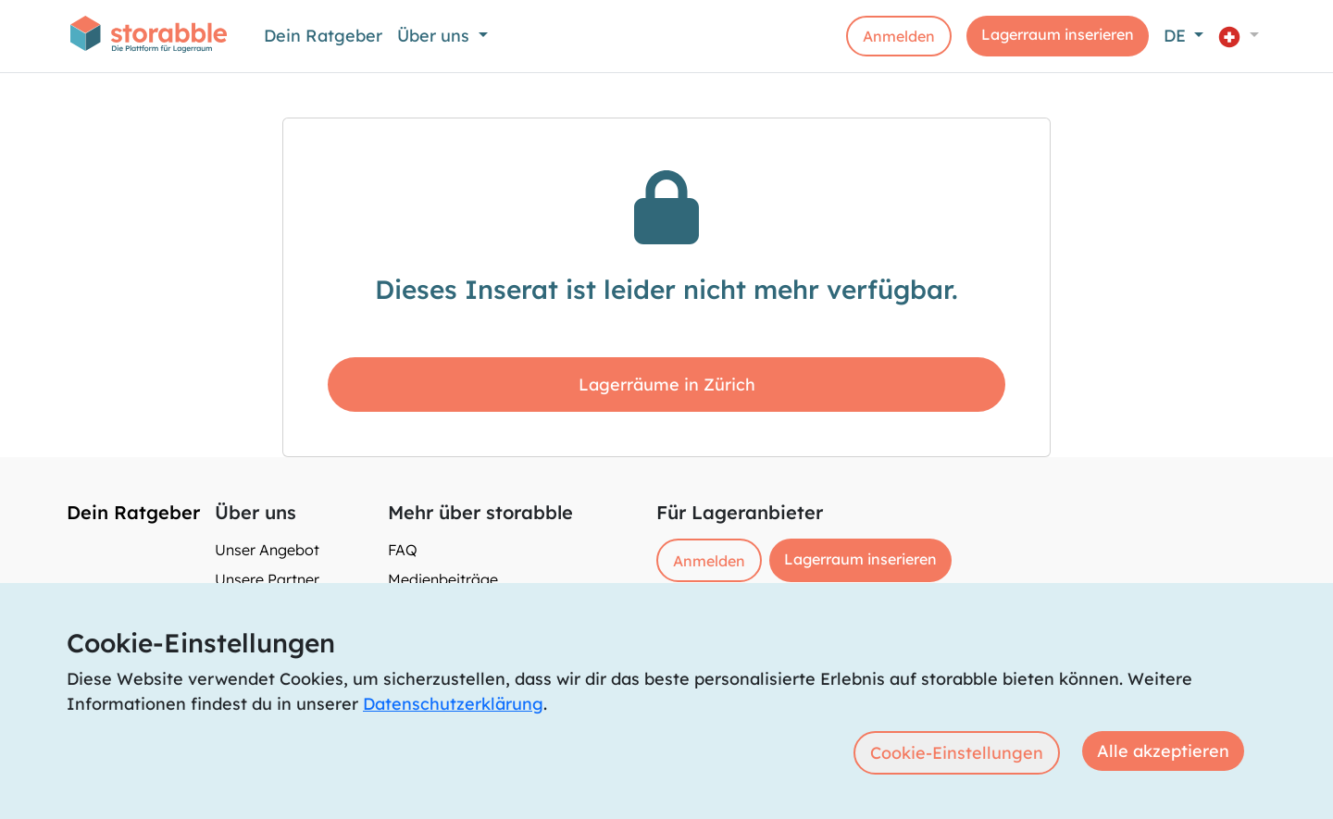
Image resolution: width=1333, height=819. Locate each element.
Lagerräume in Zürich (667, 384)
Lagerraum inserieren (1057, 34)
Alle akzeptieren (1163, 751)
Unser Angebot (267, 549)
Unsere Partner (267, 579)
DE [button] (1177, 35)
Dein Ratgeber (323, 35)
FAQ (402, 549)
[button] (1238, 36)
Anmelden (899, 36)
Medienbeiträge (443, 579)
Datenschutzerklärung (453, 703)
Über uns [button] (435, 35)
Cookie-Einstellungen (956, 752)
